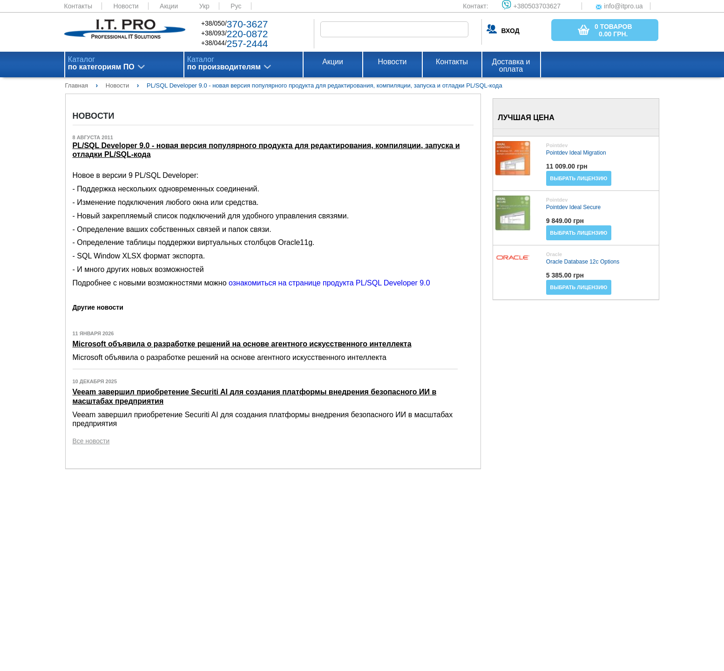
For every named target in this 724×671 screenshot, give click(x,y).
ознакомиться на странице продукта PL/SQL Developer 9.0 (329, 283)
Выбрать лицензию (578, 178)
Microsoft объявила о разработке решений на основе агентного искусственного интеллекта (242, 344)
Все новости (91, 441)
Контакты (78, 6)
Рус (235, 6)
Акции (169, 6)
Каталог (101, 63)
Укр (204, 6)
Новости (125, 6)
